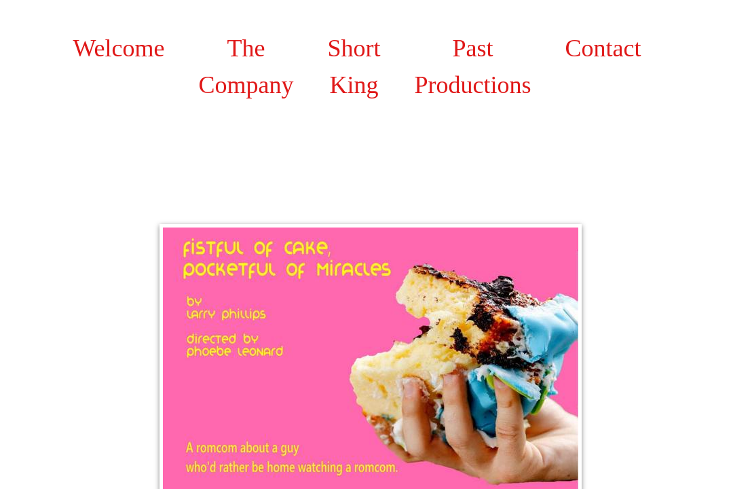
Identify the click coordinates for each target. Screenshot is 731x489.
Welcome (119, 48)
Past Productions (473, 66)
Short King (354, 66)
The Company (246, 66)
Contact (603, 48)
